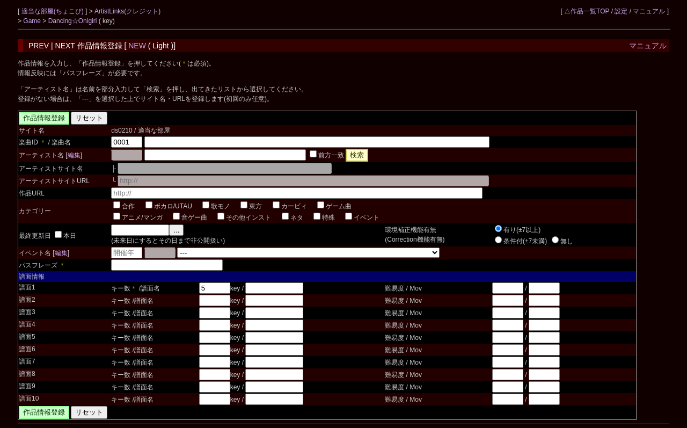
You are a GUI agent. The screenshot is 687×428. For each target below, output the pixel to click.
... (176, 230)
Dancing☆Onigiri (73, 21)
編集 (74, 155)
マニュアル (649, 11)
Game (32, 21)
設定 (621, 11)
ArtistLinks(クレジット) (127, 11)
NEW (137, 45)
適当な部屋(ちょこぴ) (53, 11)
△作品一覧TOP (586, 11)
